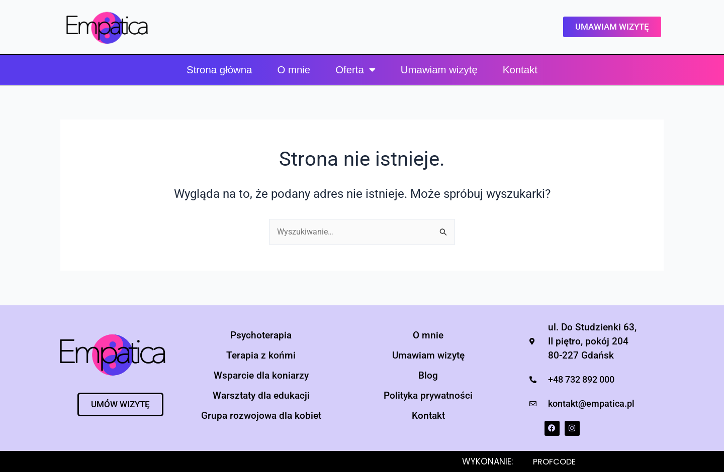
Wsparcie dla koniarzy (261, 375)
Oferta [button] (355, 70)
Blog (428, 375)
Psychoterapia (261, 335)
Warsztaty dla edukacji (261, 395)
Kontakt (520, 69)
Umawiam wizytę (439, 69)
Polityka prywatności (428, 395)
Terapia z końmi (261, 355)
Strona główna (219, 69)
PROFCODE (555, 461)
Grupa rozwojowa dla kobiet (261, 415)
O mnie (293, 69)
